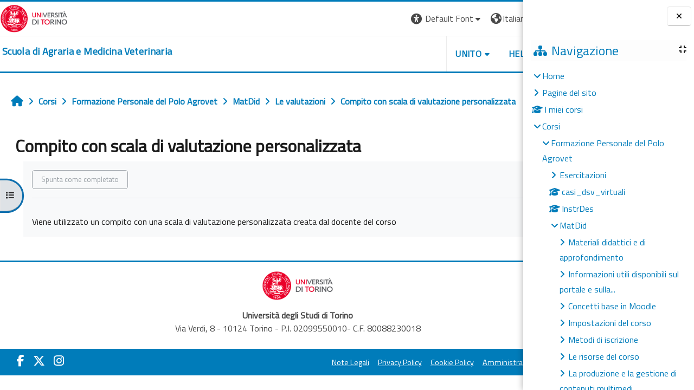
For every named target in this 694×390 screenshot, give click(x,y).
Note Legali (280, 362)
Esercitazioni (583, 174)
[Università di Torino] (34, 17)
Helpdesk (461, 53)
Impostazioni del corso (609, 322)
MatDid (573, 225)
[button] (377, 18)
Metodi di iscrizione (603, 339)
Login (507, 18)
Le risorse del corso (603, 356)
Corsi (551, 126)
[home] (87, 51)
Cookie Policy (382, 362)
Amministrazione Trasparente (463, 362)
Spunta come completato (80, 179)
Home (553, 75)
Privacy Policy (330, 362)
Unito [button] (399, 53)
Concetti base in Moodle (612, 306)
